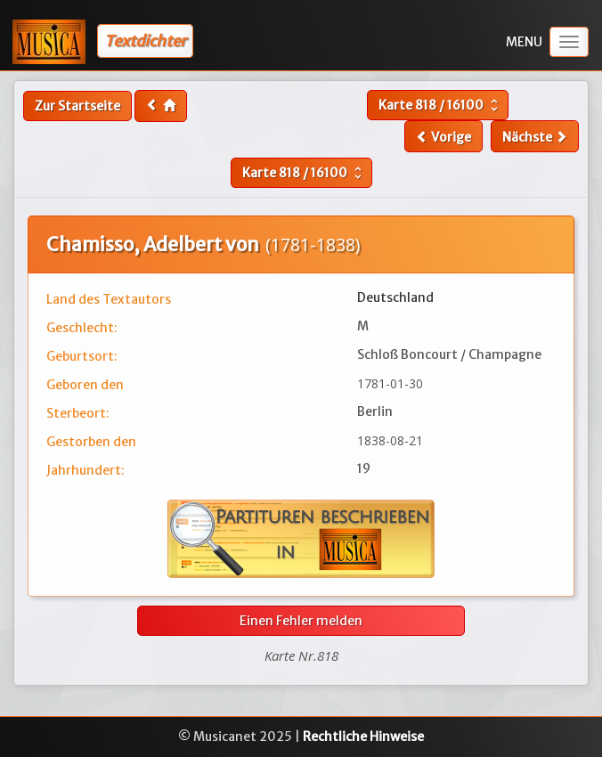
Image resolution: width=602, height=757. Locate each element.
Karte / (440, 105)
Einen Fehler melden (301, 621)
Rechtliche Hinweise (363, 737)
